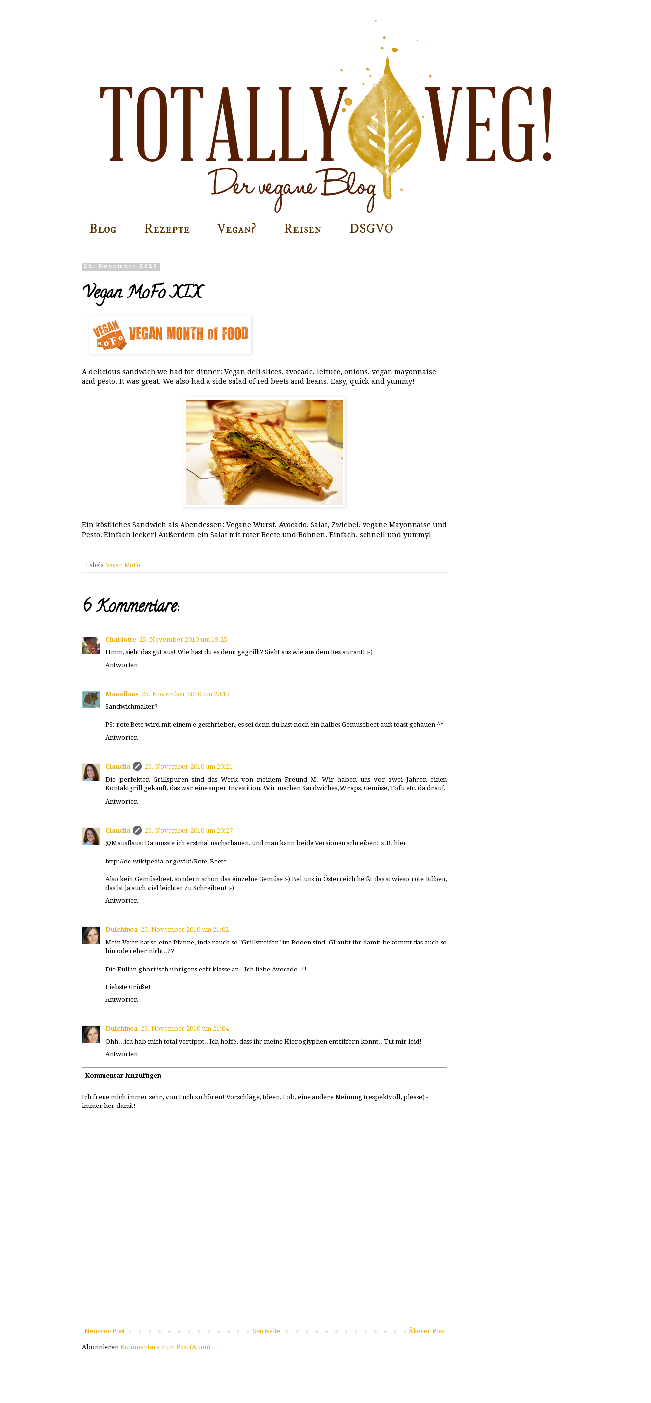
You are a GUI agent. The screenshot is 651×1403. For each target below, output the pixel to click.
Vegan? (236, 228)
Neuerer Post (104, 1331)
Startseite (266, 1331)
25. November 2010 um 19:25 (183, 639)
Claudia (117, 766)
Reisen (303, 228)
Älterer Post (426, 1331)
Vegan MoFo (123, 565)
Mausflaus (122, 694)
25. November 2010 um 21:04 (185, 1028)
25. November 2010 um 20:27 (189, 830)
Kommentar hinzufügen (123, 1075)
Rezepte (167, 228)
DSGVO (371, 228)
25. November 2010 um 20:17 (186, 694)
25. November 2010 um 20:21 (189, 766)
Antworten (121, 665)
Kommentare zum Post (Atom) (165, 1346)
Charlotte (120, 639)
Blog (102, 228)
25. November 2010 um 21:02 (185, 929)
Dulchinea (121, 929)
